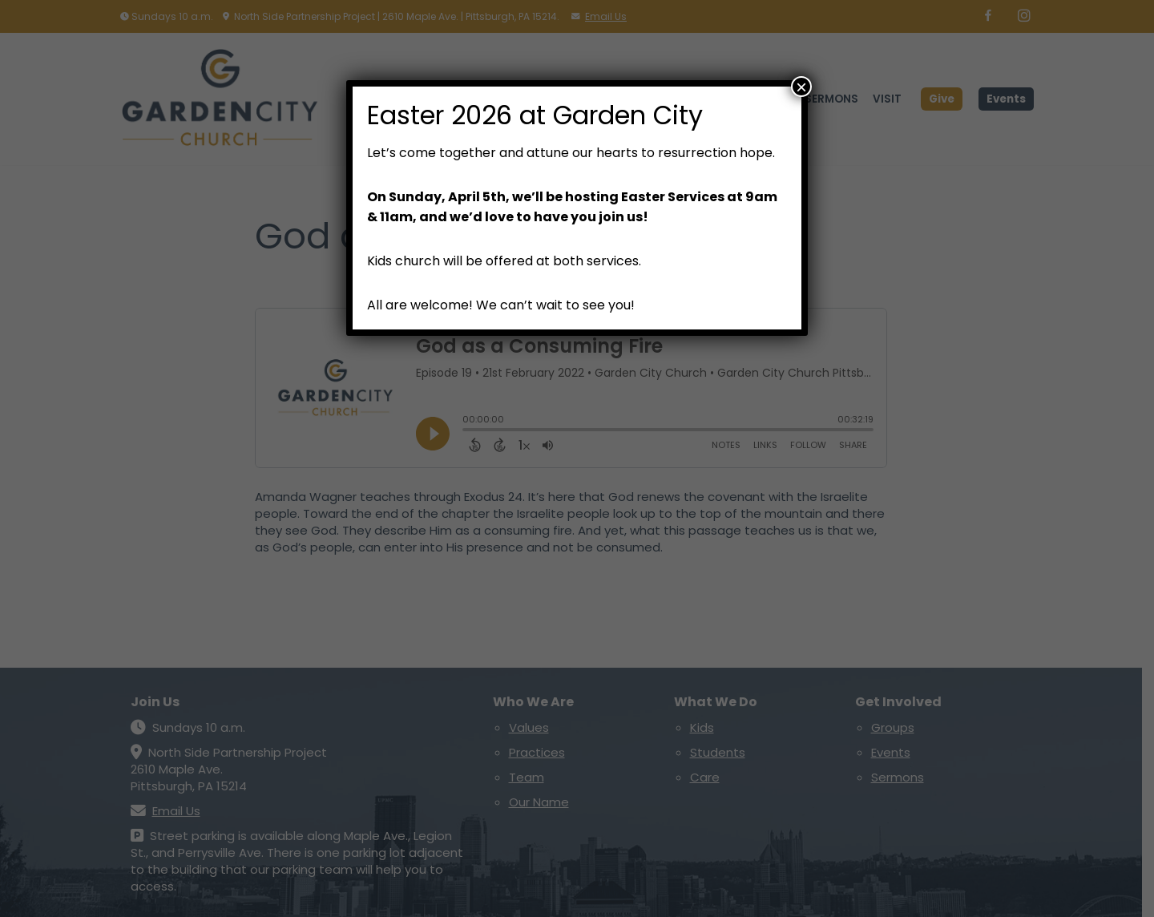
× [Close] (801, 86)
